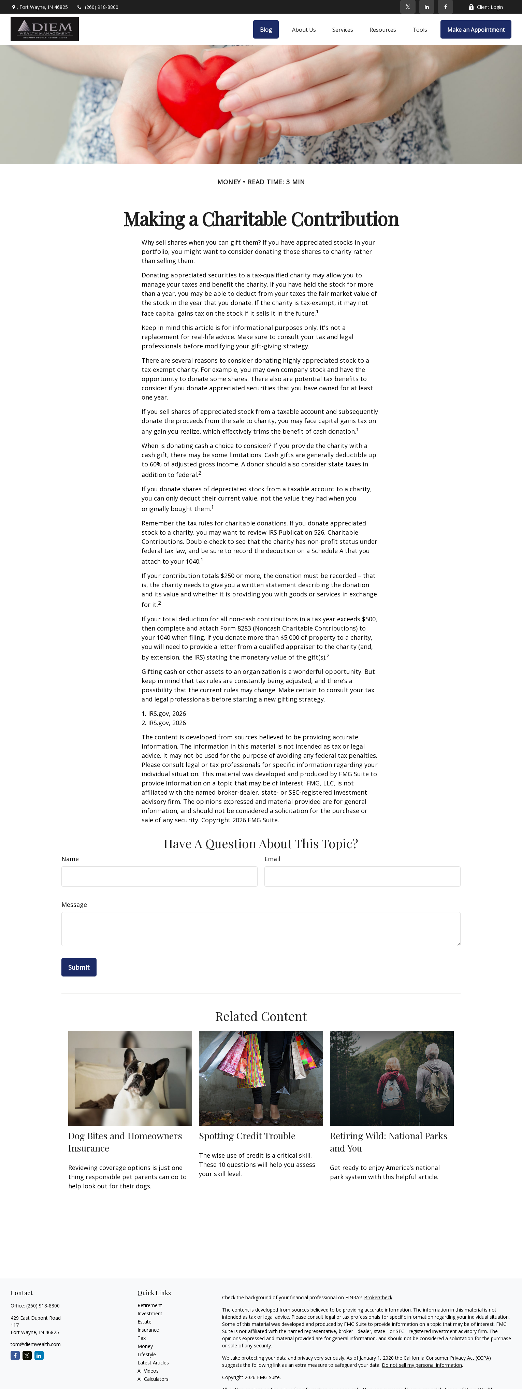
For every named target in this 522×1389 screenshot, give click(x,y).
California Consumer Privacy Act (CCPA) (447, 1358)
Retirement (149, 1305)
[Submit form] (79, 967)
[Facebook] (445, 7)
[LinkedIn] (426, 7)
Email (272, 859)
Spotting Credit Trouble (247, 1135)
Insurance (148, 1330)
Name (70, 859)
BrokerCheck (378, 1297)
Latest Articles (153, 1362)
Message (74, 904)
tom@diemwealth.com (36, 1344)
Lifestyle (146, 1354)
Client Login (485, 7)
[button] (266, 29)
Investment (149, 1313)
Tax (141, 1338)
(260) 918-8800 (97, 7)
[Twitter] (408, 7)
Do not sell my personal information (422, 1365)
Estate (144, 1321)
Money (145, 1346)
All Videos (148, 1371)
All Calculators (153, 1379)
